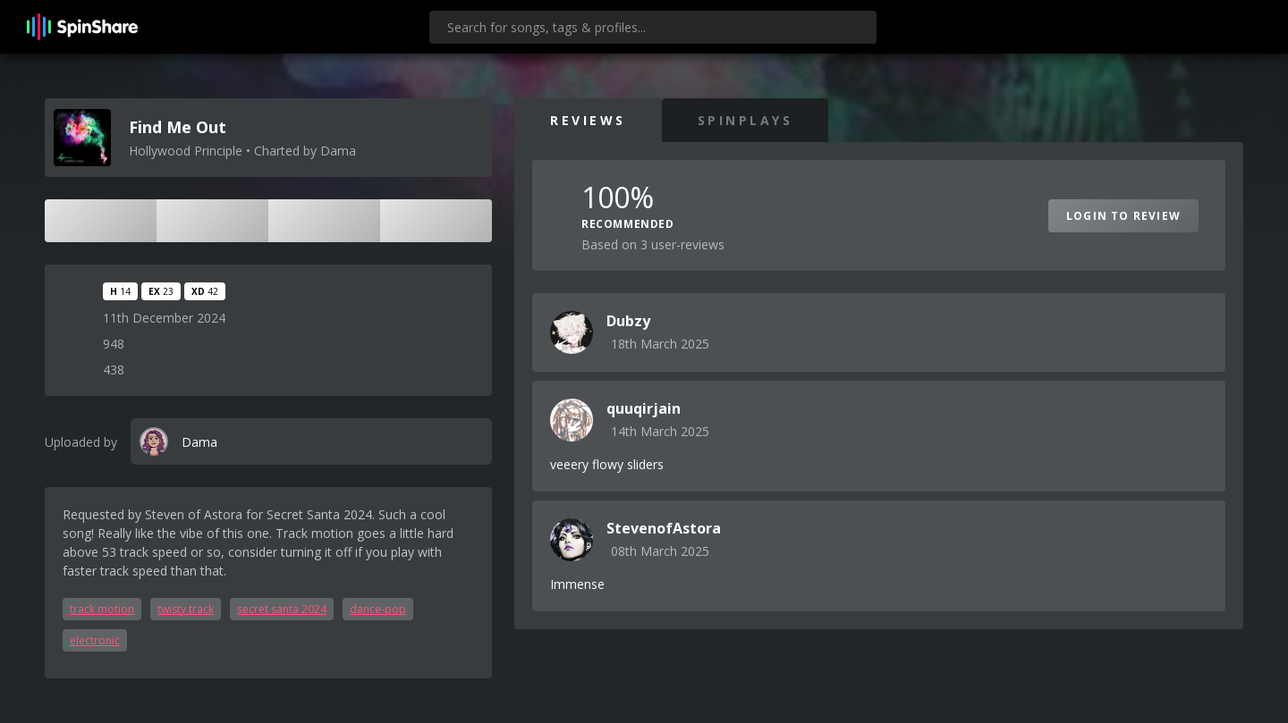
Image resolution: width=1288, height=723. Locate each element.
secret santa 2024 (281, 609)
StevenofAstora (663, 528)
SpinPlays (745, 120)
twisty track (185, 609)
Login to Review (1123, 215)
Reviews (588, 120)
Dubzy (628, 321)
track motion (102, 609)
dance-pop (378, 609)
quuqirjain (643, 408)
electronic (95, 640)
